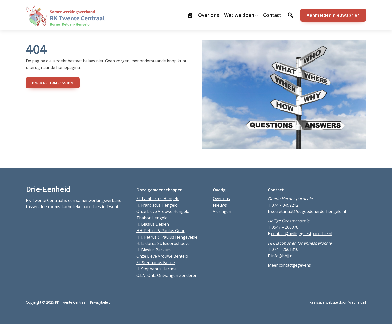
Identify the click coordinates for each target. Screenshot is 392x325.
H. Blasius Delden (152, 224)
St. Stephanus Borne (155, 262)
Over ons (221, 198)
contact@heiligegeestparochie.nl (301, 233)
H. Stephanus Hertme (156, 269)
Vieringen (222, 211)
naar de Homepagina (53, 82)
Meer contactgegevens (289, 265)
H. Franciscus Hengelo (157, 205)
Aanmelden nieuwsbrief (333, 15)
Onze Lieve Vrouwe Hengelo (163, 211)
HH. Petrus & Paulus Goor (160, 230)
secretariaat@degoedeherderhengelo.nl (308, 211)
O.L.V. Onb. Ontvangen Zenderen (167, 275)
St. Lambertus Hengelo (158, 198)
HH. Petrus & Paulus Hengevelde (167, 237)
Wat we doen (239, 15)
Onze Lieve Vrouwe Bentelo (162, 256)
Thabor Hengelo (152, 218)
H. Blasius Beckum (153, 250)
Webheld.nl (357, 302)
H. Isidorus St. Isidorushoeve (163, 243)
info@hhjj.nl (282, 256)
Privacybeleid (100, 302)
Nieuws (220, 205)
